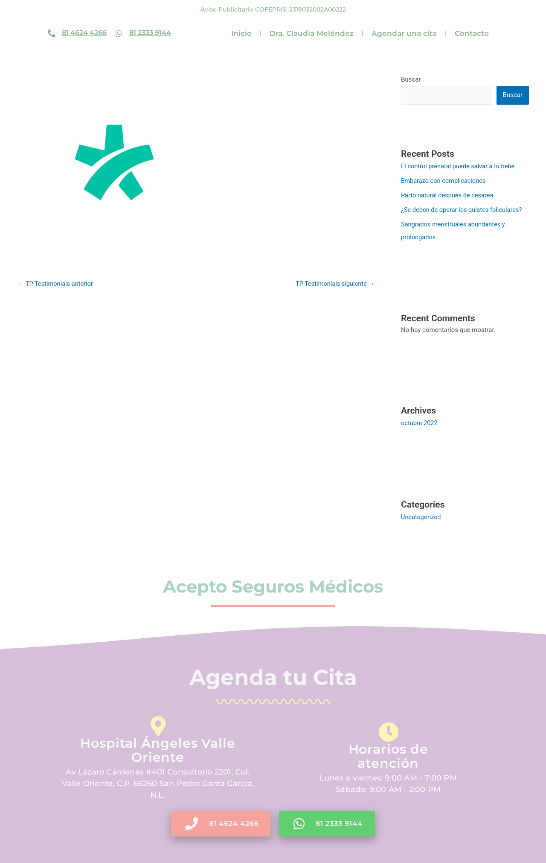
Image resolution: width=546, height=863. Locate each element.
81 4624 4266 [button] (220, 823)
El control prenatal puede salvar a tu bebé (459, 166)
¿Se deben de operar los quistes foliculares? (463, 209)
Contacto (472, 33)
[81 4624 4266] (51, 33)
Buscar (411, 79)
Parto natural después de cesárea (448, 195)
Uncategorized (421, 516)
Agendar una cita (404, 33)
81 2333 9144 (150, 33)
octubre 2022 (420, 423)
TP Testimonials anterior (56, 284)
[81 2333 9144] (119, 33)
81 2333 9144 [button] (328, 823)
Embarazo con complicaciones (444, 181)
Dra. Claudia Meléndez (312, 33)
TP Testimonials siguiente (334, 284)
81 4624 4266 (84, 33)
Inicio (241, 33)
